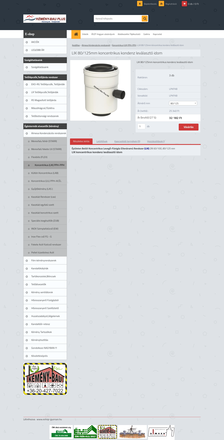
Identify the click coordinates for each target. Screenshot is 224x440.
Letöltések (101, 141)
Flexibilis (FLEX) (39, 157)
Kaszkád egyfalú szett (42, 205)
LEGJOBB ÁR (37, 50)
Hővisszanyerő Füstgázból (45, 300)
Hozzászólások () (156, 141)
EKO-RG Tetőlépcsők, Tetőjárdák (48, 84)
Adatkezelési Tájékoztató (129, 34)
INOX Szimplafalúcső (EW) (44, 228)
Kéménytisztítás (39, 340)
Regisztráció (171, 3)
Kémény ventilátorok (42, 292)
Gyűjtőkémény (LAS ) (42, 189)
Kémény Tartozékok (41, 332)
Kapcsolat (157, 34)
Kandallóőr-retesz (40, 324)
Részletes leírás (81, 141)
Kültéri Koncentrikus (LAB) (44, 173)
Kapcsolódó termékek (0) (127, 141)
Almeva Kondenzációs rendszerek (48, 133)
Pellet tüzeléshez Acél (42, 252)
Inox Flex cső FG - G (41, 236)
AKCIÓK (35, 42)
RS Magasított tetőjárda (43, 100)
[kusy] (141, 126)
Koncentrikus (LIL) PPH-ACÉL (46, 181)
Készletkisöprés (39, 356)
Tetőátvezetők (38, 284)
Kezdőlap (76, 45)
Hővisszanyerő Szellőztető (45, 308)
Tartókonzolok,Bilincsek (43, 276)
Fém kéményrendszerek (43, 260)
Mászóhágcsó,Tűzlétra (42, 108)
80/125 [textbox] (174, 103)
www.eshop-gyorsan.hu (49, 419)
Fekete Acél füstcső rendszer (46, 244)
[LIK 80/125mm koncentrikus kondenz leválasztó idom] (100, 61)
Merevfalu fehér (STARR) (44, 141)
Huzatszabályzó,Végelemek (45, 316)
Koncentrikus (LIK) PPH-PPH (49, 165)
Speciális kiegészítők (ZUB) (45, 220)
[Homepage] (77, 34)
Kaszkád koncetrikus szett (44, 213)
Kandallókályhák (39, 268)
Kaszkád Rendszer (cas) (43, 197)
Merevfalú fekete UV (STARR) (46, 149)
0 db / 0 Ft (193, 4)
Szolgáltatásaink (39, 67)
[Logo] (44, 18)
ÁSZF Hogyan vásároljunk (103, 34)
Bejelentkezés (150, 3)
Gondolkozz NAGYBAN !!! (44, 348)
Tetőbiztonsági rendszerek (45, 116)
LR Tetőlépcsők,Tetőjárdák (44, 92)
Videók (85, 34)
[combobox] (183, 103)
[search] (144, 19)
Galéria (146, 34)
